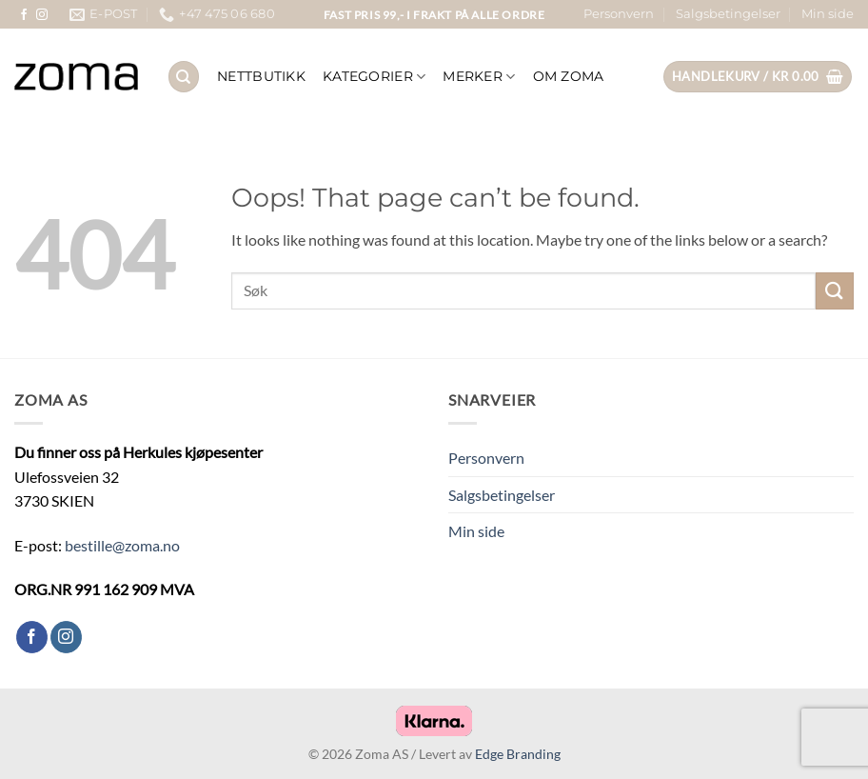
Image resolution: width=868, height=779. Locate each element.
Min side (827, 14)
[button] (757, 76)
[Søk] (183, 76)
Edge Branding (518, 754)
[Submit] (835, 291)
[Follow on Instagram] (42, 15)
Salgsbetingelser (728, 14)
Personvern (618, 14)
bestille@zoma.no (122, 545)
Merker (479, 77)
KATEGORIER (374, 77)
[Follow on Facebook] (24, 15)
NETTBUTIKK (261, 76)
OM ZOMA (568, 76)
